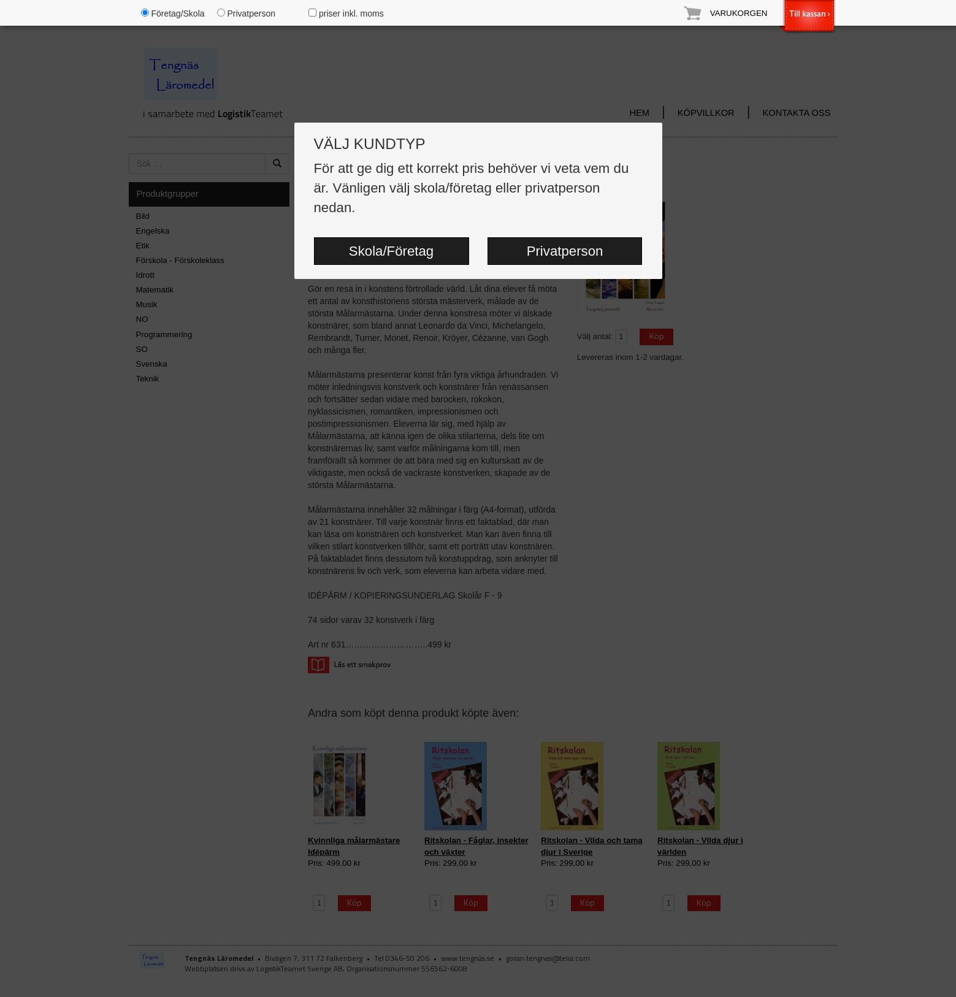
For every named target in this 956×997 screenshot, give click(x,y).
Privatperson (565, 251)
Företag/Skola (173, 13)
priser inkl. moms (346, 13)
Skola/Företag (391, 251)
